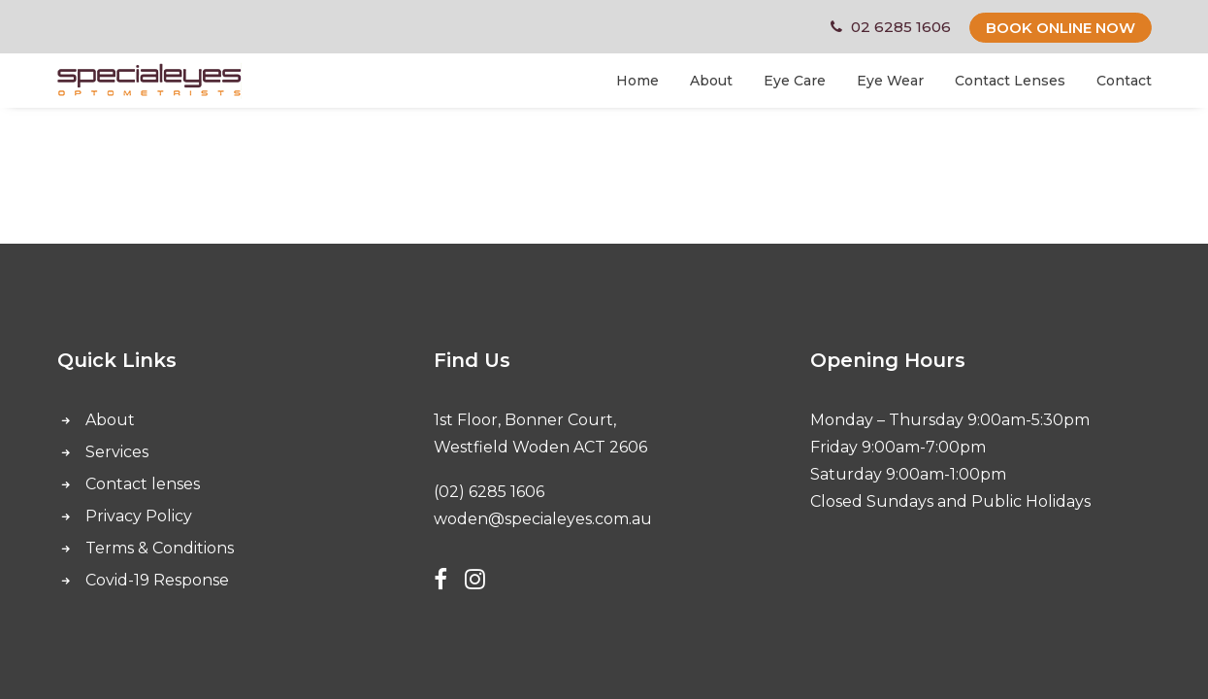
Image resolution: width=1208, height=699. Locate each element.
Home (637, 80)
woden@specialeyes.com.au (543, 519)
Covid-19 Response (157, 580)
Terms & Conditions (159, 548)
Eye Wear (890, 80)
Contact (1124, 80)
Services (116, 452)
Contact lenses (142, 484)
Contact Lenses (1010, 80)
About (711, 80)
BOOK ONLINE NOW (1060, 27)
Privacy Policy (138, 516)
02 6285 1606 (901, 26)
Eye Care (795, 80)
